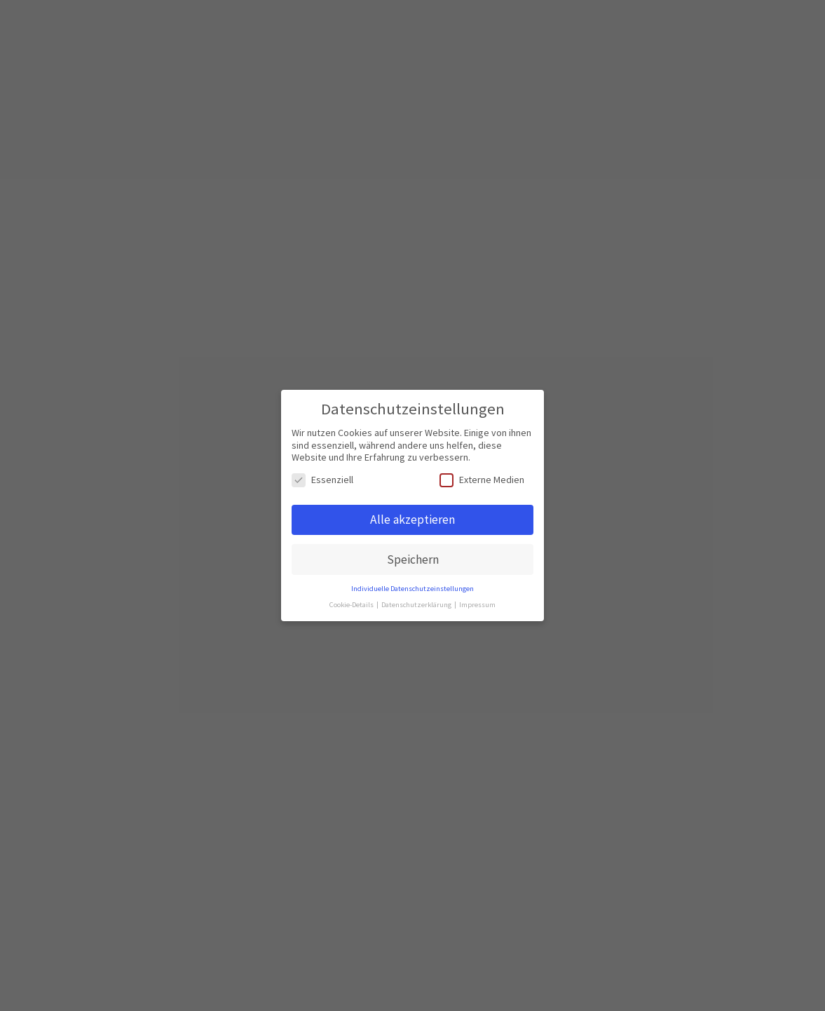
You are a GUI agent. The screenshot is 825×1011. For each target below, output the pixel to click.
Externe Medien (481, 480)
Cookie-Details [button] (352, 604)
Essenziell (322, 480)
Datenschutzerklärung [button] (417, 604)
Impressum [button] (477, 604)
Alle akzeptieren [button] (412, 519)
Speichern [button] (413, 559)
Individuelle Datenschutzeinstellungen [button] (412, 588)
